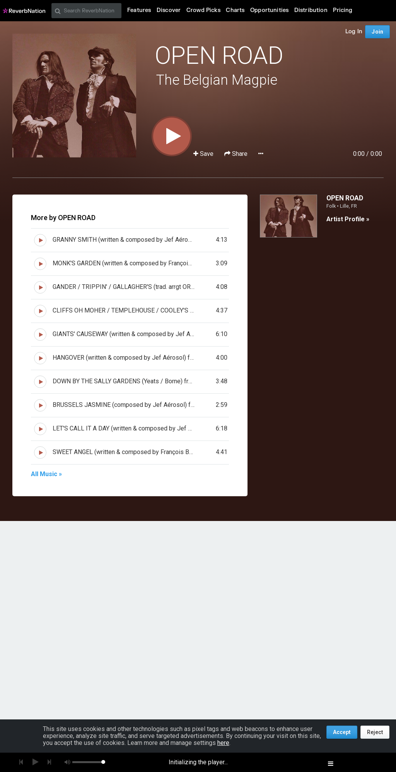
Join (377, 32)
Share (236, 153)
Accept (342, 732)
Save (204, 153)
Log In (353, 31)
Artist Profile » (347, 219)
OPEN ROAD (219, 55)
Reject (375, 732)
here (223, 742)
